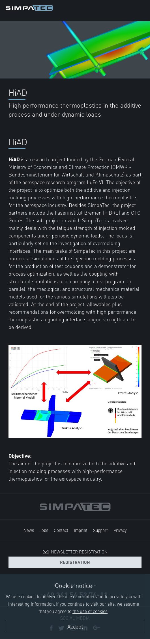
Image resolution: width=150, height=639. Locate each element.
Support (100, 530)
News (28, 530)
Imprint (80, 530)
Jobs (44, 530)
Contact (61, 530)
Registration (75, 562)
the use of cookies (90, 611)
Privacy (120, 530)
